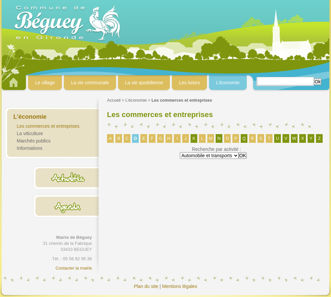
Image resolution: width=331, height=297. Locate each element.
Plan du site (146, 286)
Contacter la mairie (74, 268)
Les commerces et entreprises (48, 126)
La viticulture (30, 133)
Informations (29, 148)
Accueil (114, 100)
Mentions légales (179, 286)
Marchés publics (33, 140)
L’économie (136, 100)
